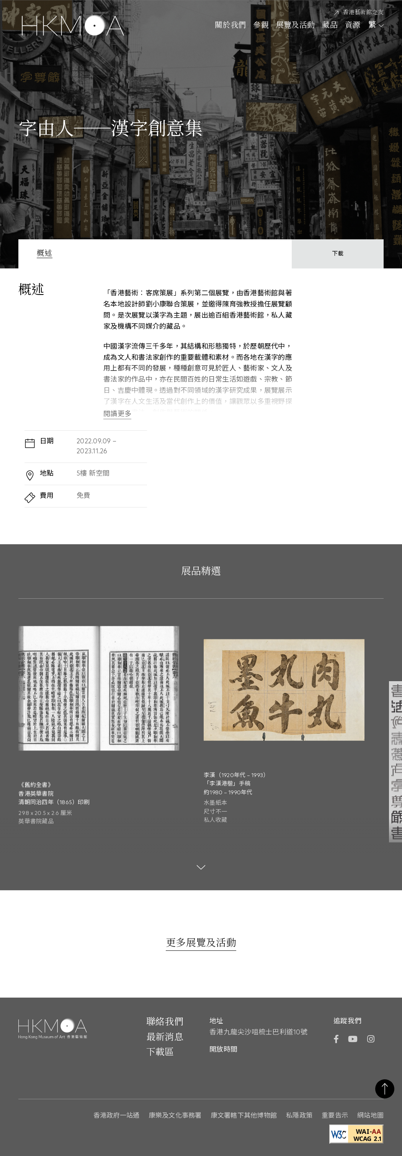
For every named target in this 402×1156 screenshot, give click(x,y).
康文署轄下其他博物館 (244, 1116)
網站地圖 (370, 1116)
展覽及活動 (295, 26)
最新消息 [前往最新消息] (164, 1037)
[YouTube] (353, 1040)
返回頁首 (384, 1089)
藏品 (330, 26)
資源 (353, 26)
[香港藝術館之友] (359, 12)
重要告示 (335, 1116)
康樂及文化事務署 (175, 1116)
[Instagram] (370, 1040)
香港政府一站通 (116, 1116)
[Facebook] (336, 1040)
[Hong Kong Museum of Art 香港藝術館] (72, 25)
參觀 (261, 26)
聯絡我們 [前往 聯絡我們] (164, 1022)
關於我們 (230, 26)
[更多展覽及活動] (201, 944)
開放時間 (223, 1049)
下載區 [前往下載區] (160, 1052)
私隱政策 (299, 1116)
